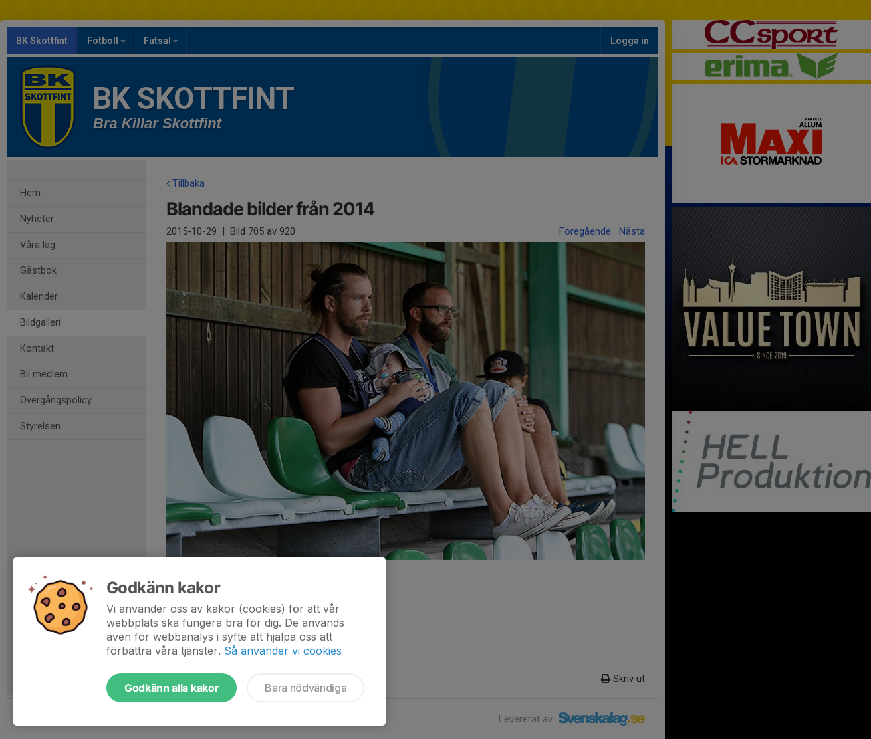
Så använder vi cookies (283, 650)
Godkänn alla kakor (171, 687)
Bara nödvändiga (305, 687)
